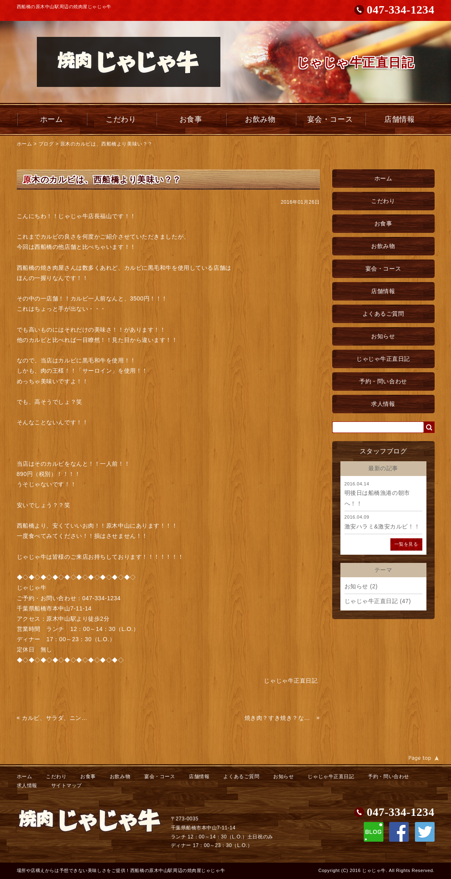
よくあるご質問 (383, 313)
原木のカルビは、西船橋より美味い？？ (106, 144)
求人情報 (383, 404)
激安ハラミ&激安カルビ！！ (382, 526)
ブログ (46, 144)
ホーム (51, 119)
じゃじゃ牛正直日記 (383, 358)
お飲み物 (260, 119)
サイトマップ (66, 785)
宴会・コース (330, 119)
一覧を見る (406, 544)
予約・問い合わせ (383, 381)
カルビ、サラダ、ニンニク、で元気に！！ (57, 718)
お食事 (190, 119)
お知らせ (383, 336)
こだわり (121, 119)
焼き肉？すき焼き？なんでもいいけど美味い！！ (280, 718)
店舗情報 (399, 119)
